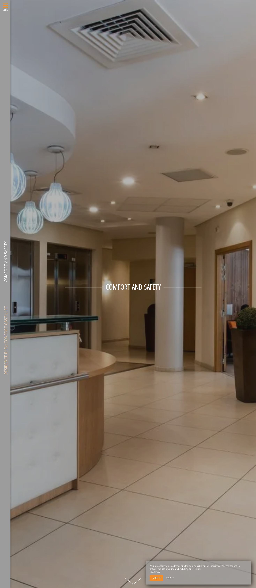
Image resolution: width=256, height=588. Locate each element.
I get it (156, 578)
